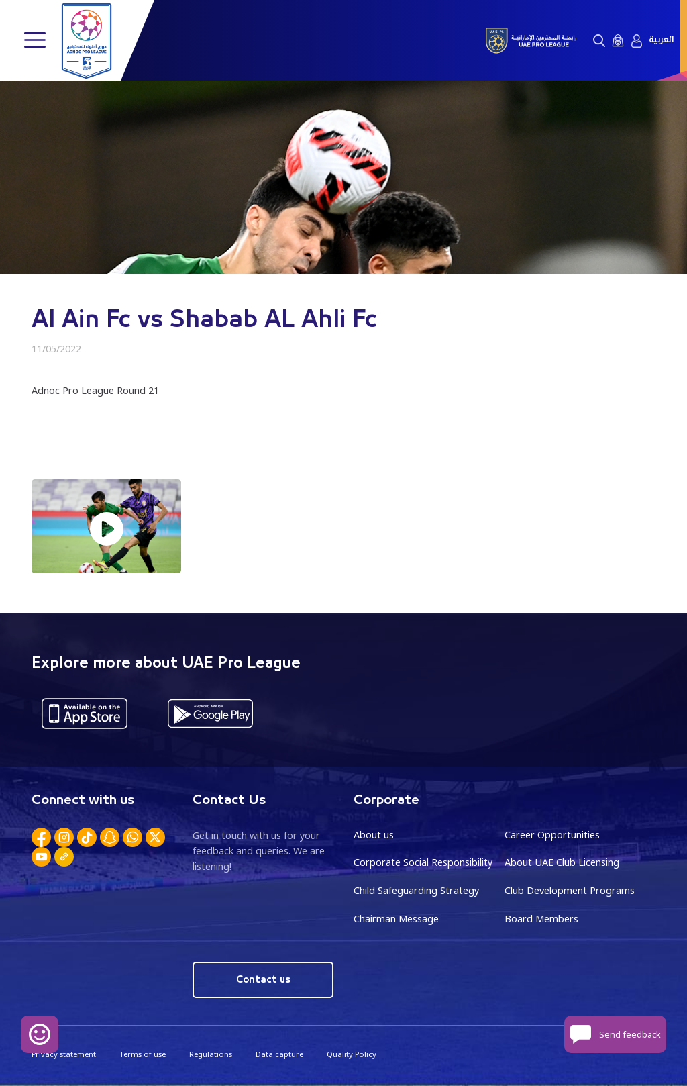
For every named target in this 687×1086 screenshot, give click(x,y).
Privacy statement (64, 1054)
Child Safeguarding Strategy (416, 890)
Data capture (279, 1054)
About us (374, 834)
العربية (661, 40)
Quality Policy (351, 1054)
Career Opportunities (552, 834)
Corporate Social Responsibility (423, 862)
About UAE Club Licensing (562, 862)
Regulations (210, 1054)
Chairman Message (396, 918)
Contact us (263, 979)
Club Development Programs (570, 890)
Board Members (541, 918)
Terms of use (142, 1054)
